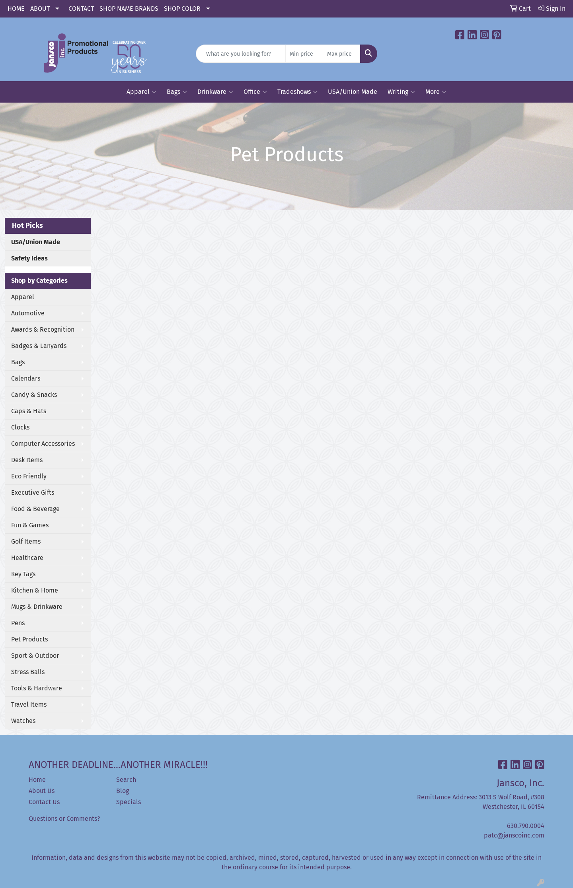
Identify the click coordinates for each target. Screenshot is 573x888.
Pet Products (29, 639)
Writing (401, 92)
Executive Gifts (32, 492)
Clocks (20, 427)
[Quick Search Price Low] (304, 54)
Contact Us (44, 802)
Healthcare (27, 558)
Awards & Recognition (42, 329)
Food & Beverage (35, 509)
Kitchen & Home (34, 590)
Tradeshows (297, 92)
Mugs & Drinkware (36, 606)
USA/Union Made (352, 91)
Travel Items (29, 704)
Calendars (25, 378)
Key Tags (23, 574)
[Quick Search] (241, 54)
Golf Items (26, 541)
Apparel (141, 92)
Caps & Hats (28, 411)
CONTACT (81, 8)
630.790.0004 (525, 826)
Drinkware (215, 92)
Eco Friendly (29, 476)
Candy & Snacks (34, 394)
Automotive (28, 313)
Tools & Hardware (36, 688)
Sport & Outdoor (35, 655)
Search (126, 779)
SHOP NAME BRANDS (128, 8)
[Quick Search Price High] (342, 54)
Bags (177, 92)
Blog (122, 791)
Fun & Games (30, 525)
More (435, 92)
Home (37, 779)
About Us (42, 791)
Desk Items (27, 460)
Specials (128, 802)
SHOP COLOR (182, 8)
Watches (23, 721)
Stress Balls (28, 672)
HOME (16, 8)
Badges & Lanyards (38, 346)
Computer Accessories (43, 443)
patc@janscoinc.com (514, 835)
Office (255, 92)
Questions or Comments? (64, 818)
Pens (18, 623)
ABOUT (40, 8)
